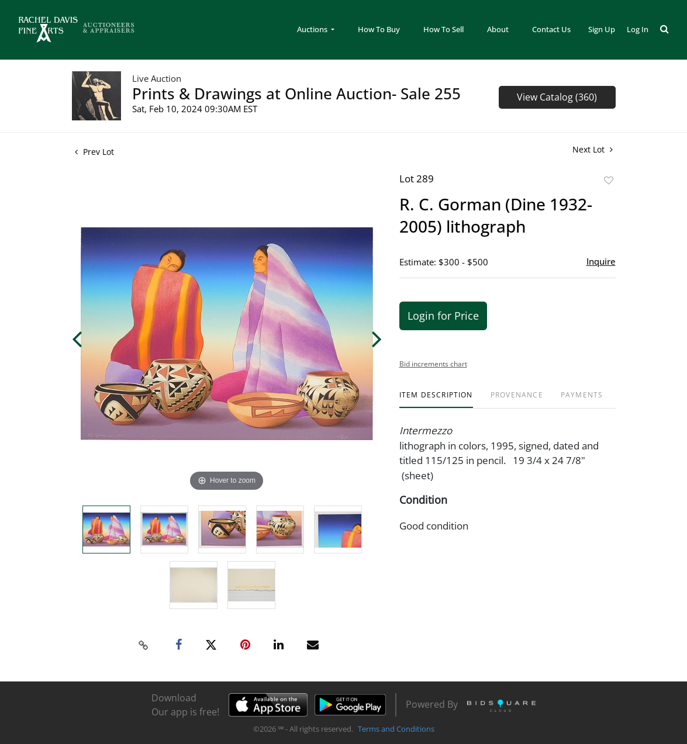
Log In (637, 29)
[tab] (436, 399)
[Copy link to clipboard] (143, 645)
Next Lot (592, 149)
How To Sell (443, 29)
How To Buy (379, 29)
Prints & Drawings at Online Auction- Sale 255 (296, 93)
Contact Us (551, 29)
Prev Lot (94, 151)
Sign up (601, 29)
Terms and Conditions (396, 729)
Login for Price (443, 316)
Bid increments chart (433, 364)
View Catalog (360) (557, 97)
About (498, 29)
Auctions (313, 29)
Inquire (601, 261)
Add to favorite (609, 180)
